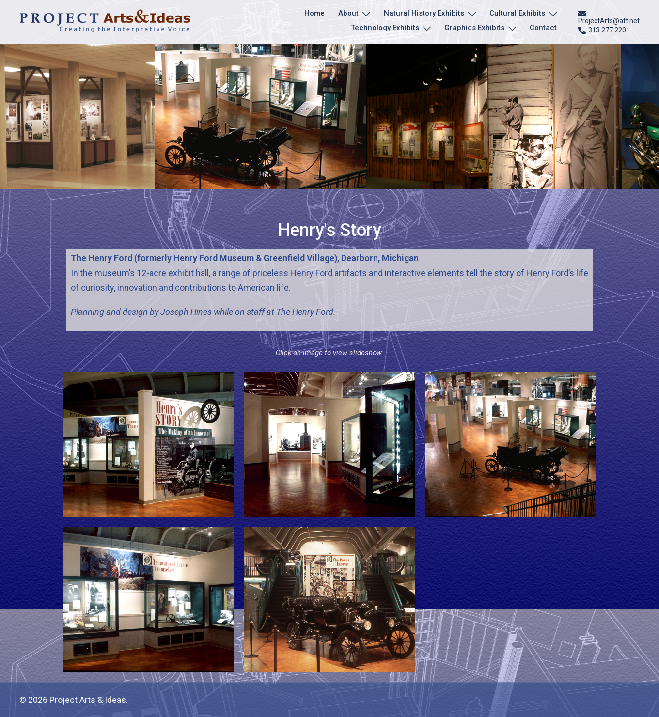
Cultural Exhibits (517, 13)
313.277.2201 (604, 30)
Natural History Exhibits (424, 13)
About (348, 13)
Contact (543, 27)
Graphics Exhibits (474, 27)
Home (314, 13)
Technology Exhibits (385, 27)
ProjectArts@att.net (609, 17)
